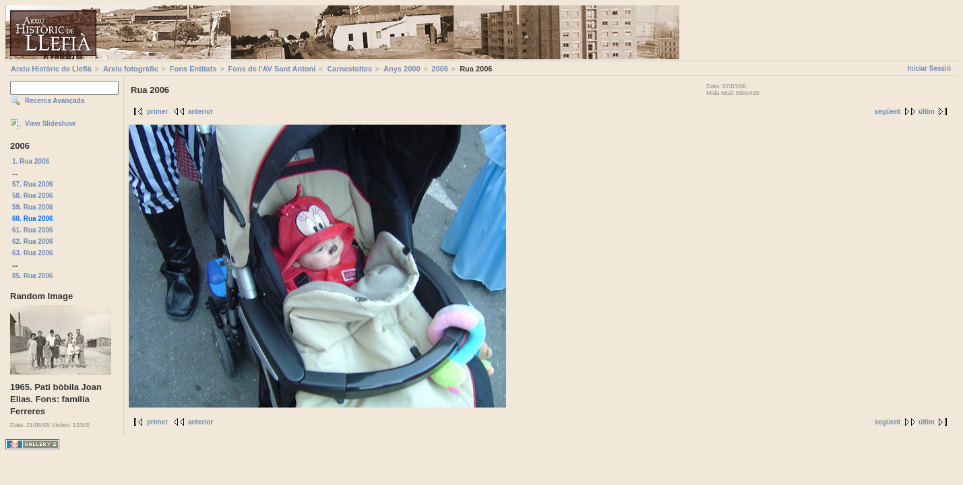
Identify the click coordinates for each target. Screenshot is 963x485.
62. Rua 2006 (32, 241)
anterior (200, 111)
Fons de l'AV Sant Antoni (272, 69)
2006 (440, 69)
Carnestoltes (349, 69)
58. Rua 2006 (32, 195)
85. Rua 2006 (32, 276)
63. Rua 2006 (32, 253)
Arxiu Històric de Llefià (51, 69)
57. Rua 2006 (32, 184)
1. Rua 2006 (30, 161)
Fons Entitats (193, 69)
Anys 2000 (401, 69)
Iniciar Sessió (929, 68)
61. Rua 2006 (32, 230)
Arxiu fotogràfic (130, 69)
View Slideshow (50, 123)
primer (157, 111)
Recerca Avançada (54, 100)
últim (927, 111)
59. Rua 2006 (32, 207)
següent (887, 111)
